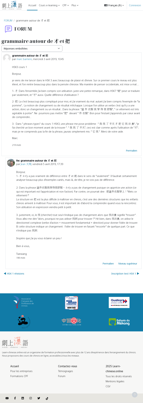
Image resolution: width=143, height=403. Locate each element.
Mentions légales (115, 381)
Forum (61, 376)
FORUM (8, 20)
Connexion (135, 5)
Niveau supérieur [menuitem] (127, 263)
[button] (114, 5)
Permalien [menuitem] (131, 150)
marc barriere (24, 59)
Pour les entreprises (21, 371)
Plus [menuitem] (74, 5)
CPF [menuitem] (64, 5)
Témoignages (65, 371)
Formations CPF (19, 376)
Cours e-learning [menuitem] (48, 5)
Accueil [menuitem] (32, 5)
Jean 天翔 (26, 164)
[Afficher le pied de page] (134, 394)
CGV (108, 386)
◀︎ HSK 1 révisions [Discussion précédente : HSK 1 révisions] (14, 273)
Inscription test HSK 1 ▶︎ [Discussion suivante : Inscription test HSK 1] (125, 273)
